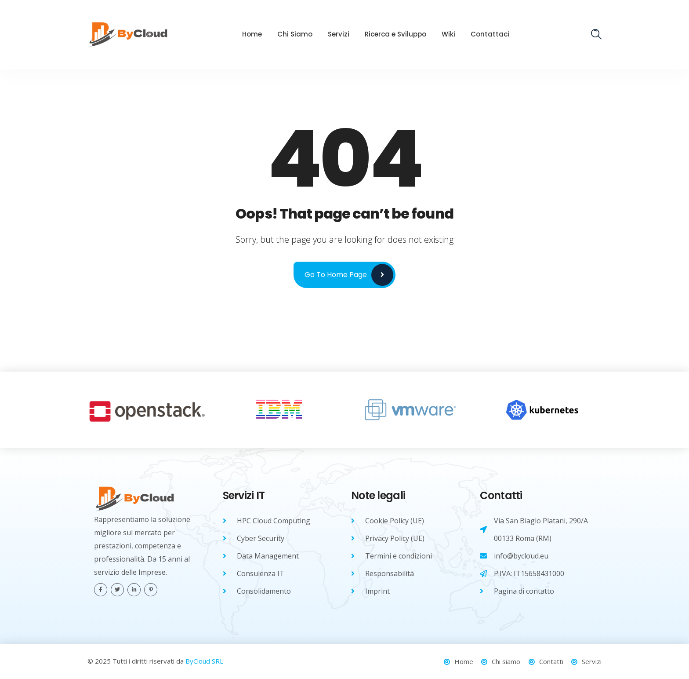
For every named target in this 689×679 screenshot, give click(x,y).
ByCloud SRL (204, 661)
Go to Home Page (336, 275)
